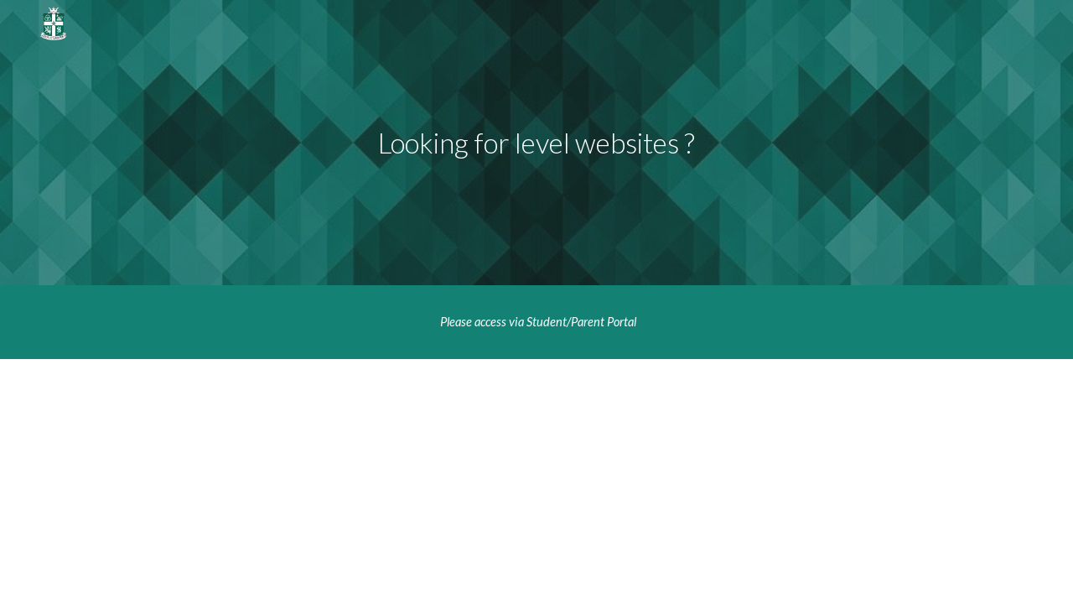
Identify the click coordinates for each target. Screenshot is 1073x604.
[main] (536, 143)
